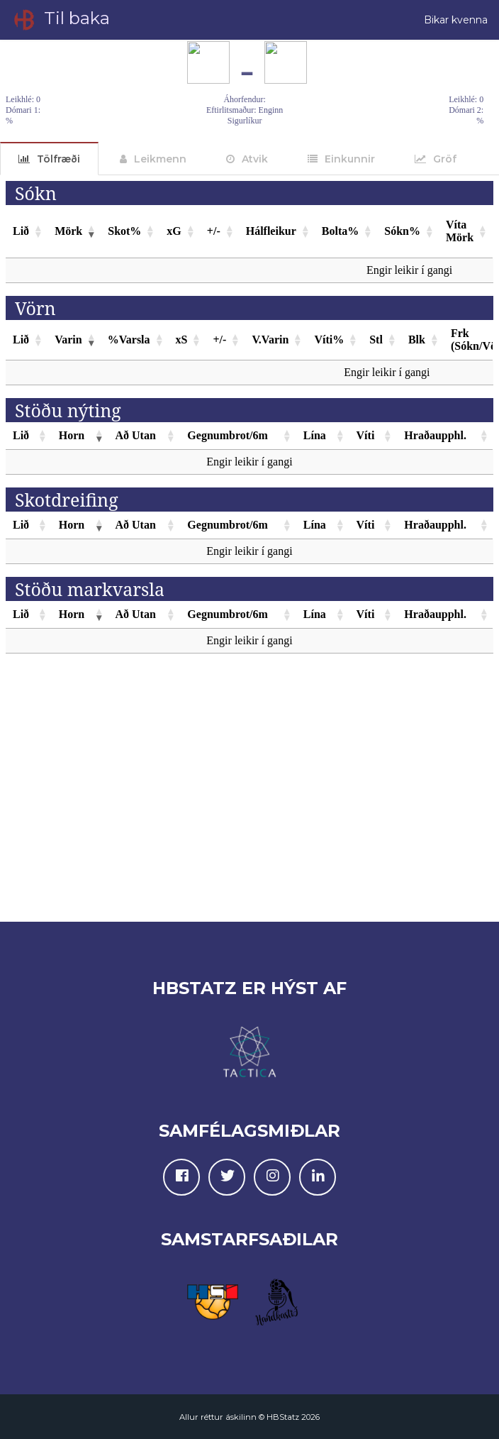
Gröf (444, 159)
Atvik (255, 159)
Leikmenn (160, 159)
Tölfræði (58, 159)
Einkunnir (350, 159)
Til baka (60, 20)
